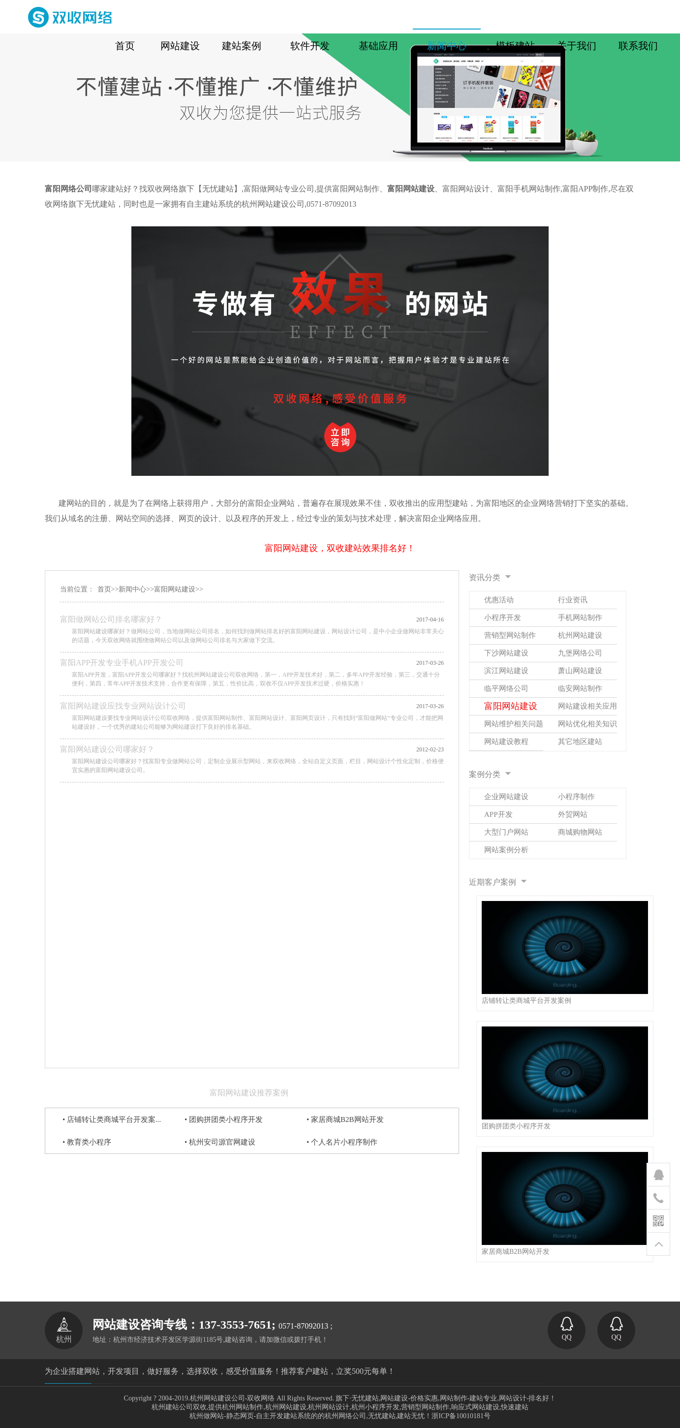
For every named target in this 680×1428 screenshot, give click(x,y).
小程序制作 (576, 797)
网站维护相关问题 (513, 724)
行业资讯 (572, 600)
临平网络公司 (506, 688)
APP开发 (498, 814)
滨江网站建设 (506, 671)
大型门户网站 (506, 832)
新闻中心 (132, 589)
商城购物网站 (580, 832)
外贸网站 (572, 814)
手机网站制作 (580, 617)
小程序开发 (502, 617)
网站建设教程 (506, 741)
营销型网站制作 (510, 635)
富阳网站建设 (174, 589)
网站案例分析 (506, 850)
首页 (104, 589)
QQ (566, 1328)
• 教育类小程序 (86, 1142)
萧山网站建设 (580, 671)
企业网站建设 (506, 797)
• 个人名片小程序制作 (342, 1142)
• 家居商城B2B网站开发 (345, 1119)
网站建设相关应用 (587, 706)
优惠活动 (499, 600)
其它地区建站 (580, 741)
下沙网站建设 (506, 653)
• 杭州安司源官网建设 (220, 1142)
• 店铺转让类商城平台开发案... (111, 1119)
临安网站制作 (580, 688)
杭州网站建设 (580, 635)
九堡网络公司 (580, 653)
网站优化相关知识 (587, 724)
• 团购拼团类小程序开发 (224, 1119)
